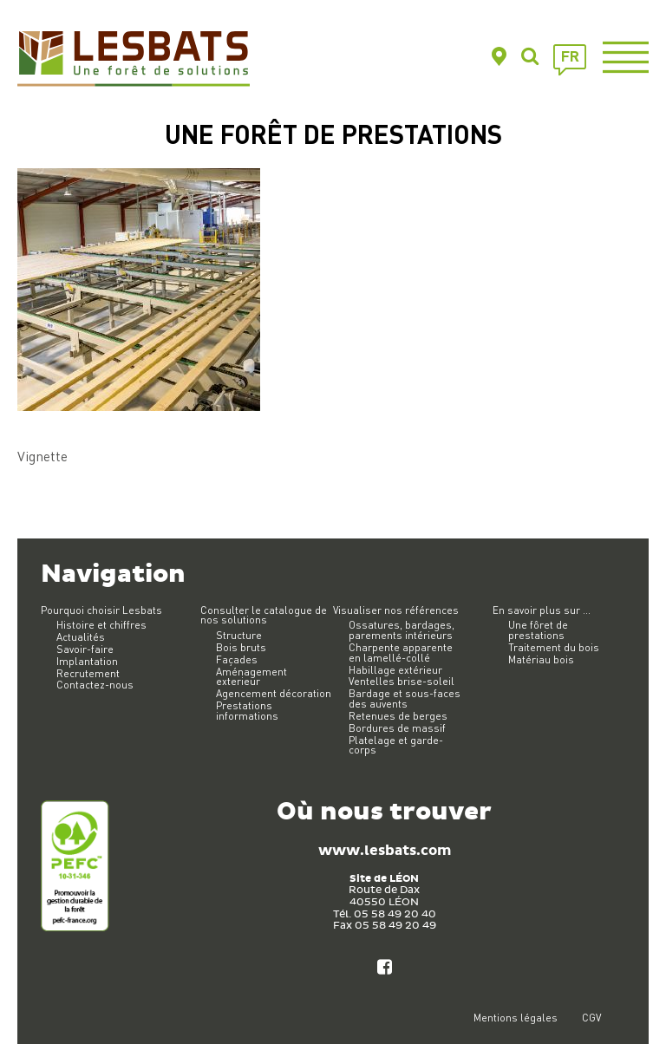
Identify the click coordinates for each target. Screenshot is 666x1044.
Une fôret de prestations (538, 630)
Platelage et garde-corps (396, 745)
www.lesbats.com (384, 851)
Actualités (80, 636)
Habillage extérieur (395, 669)
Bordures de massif (397, 727)
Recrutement (88, 673)
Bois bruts (241, 647)
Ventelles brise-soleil (401, 681)
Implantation (87, 661)
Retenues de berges (398, 715)
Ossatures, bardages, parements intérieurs (401, 630)
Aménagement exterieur (251, 676)
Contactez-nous (95, 684)
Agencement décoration (273, 693)
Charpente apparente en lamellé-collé (401, 652)
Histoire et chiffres (101, 624)
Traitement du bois (553, 647)
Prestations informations (247, 710)
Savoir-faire (85, 649)
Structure (239, 635)
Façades (237, 659)
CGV (591, 1017)
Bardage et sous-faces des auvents (404, 698)
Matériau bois (541, 659)
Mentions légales (515, 1017)
